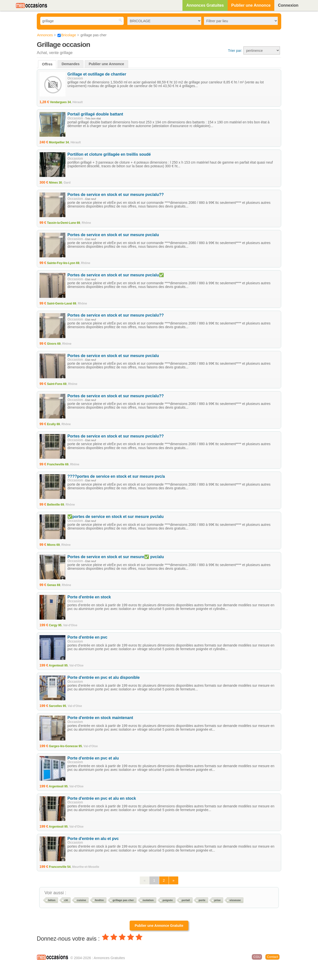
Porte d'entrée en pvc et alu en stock (101, 798)
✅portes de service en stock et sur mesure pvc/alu (115, 516)
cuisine (81, 900)
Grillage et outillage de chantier (96, 74)
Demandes (70, 64)
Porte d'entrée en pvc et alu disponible (103, 677)
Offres (47, 64)
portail (186, 900)
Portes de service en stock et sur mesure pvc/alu (113, 235)
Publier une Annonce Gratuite (159, 926)
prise (217, 900)
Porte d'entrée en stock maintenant (100, 718)
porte (202, 900)
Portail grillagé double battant (95, 114)
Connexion (288, 5)
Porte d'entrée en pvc (87, 637)
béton (51, 900)
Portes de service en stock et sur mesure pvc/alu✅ (115, 275)
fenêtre (99, 900)
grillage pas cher (123, 900)
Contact (272, 957)
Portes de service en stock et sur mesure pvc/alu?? (115, 194)
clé (66, 900)
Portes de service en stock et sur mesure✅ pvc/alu (115, 557)
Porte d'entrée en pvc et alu (93, 758)
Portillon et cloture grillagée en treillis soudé (109, 154)
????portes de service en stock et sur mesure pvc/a (116, 476)
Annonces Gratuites (205, 5)
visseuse (235, 900)
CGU (256, 957)
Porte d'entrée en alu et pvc (93, 838)
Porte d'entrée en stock (89, 597)
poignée (167, 900)
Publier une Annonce (251, 5)
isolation (148, 900)
